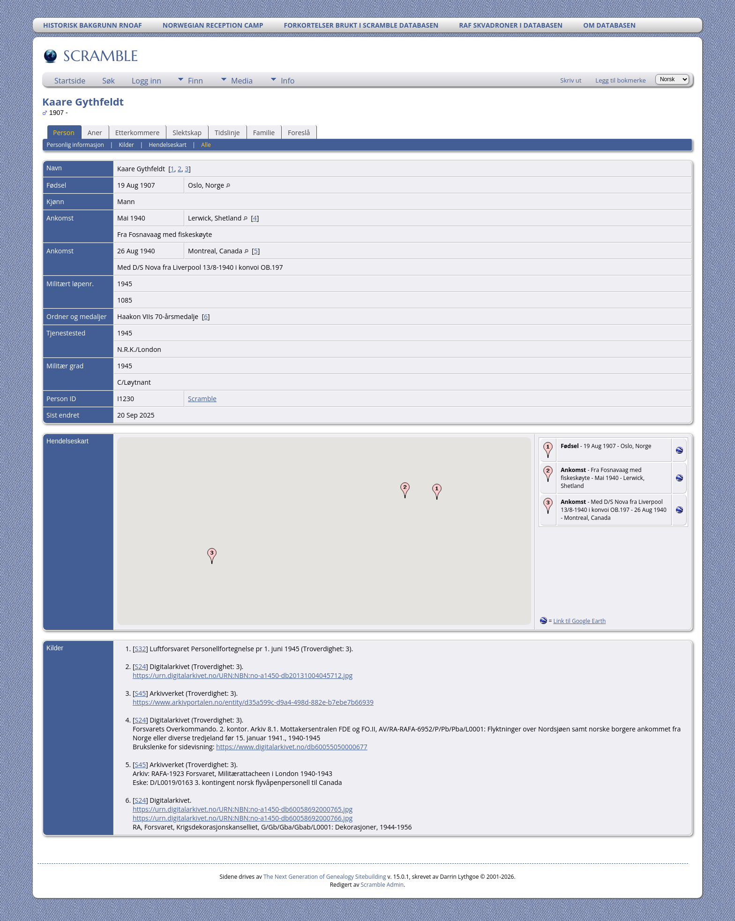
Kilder (126, 145)
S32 (140, 648)
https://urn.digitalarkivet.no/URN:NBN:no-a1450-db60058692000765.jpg (242, 809)
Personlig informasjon (75, 145)
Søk (108, 81)
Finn (195, 81)
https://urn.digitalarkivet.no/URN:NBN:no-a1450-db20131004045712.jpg (242, 675)
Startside (69, 81)
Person (64, 132)
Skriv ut (570, 80)
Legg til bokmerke (620, 80)
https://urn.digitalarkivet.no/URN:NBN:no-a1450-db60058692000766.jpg (242, 818)
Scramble (202, 398)
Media (242, 81)
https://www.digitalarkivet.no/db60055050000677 (292, 746)
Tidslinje (227, 132)
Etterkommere (137, 132)
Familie (264, 132)
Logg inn (146, 81)
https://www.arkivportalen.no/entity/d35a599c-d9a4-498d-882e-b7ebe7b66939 (253, 702)
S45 (140, 693)
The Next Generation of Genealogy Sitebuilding (324, 877)
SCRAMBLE (100, 55)
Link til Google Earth (579, 621)
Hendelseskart (167, 145)
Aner (95, 132)
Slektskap (187, 132)
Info (287, 81)
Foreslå (299, 132)
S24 (140, 666)
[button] (437, 492)
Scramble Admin (382, 885)
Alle (205, 145)
